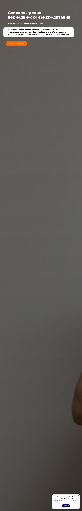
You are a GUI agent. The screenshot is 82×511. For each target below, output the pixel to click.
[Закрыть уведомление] (78, 495)
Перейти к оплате (16, 44)
